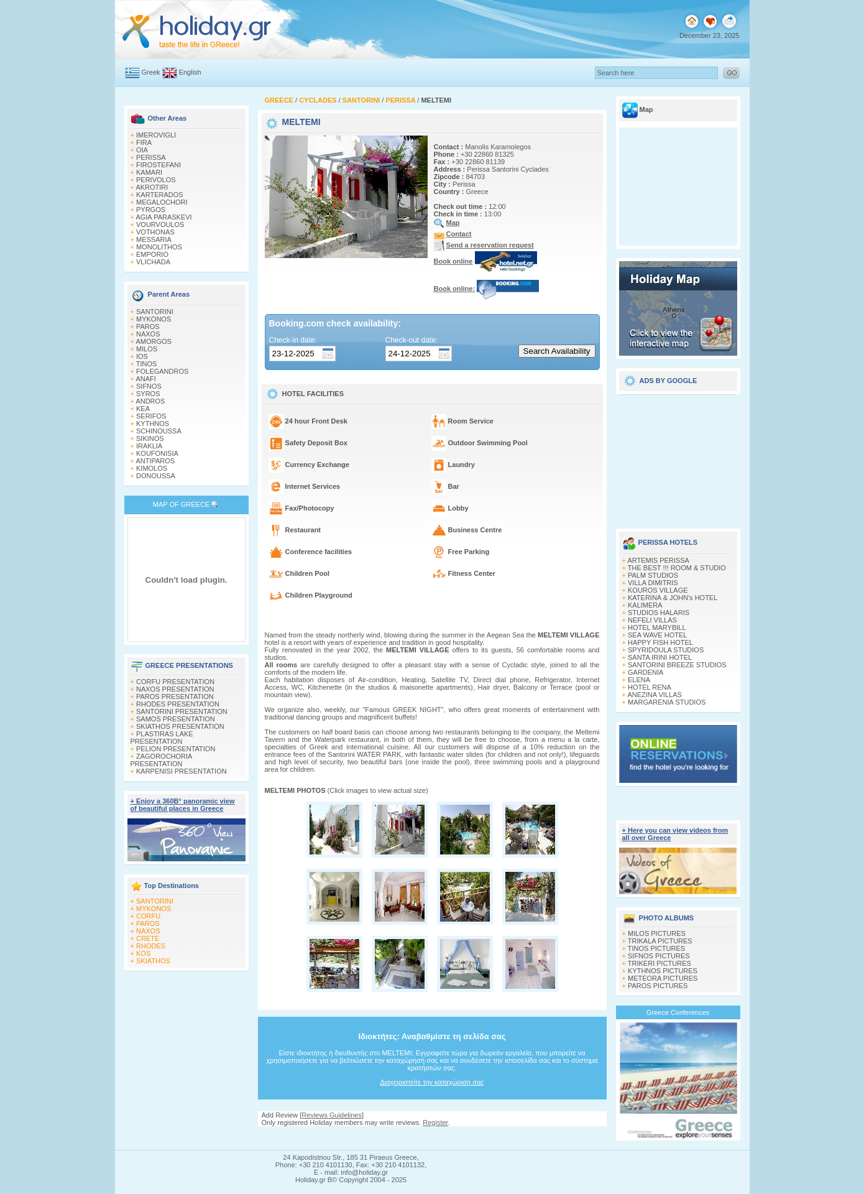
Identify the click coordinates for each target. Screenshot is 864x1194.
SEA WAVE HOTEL (657, 635)
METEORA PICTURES (662, 978)
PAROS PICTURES (657, 985)
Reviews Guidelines (331, 1115)
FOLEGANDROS (162, 371)
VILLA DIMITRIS (653, 582)
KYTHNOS (152, 423)
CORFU (148, 916)
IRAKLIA (149, 446)
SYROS (148, 393)
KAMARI (149, 172)
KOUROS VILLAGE (658, 590)
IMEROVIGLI (156, 135)
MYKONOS (153, 319)
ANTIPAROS (155, 461)
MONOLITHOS (159, 247)
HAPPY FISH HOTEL (660, 642)
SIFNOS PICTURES (659, 956)
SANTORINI (154, 311)
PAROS (148, 326)
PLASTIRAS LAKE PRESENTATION (162, 737)
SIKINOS (150, 438)
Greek (151, 72)
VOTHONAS (155, 232)
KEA (143, 408)
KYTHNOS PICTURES (662, 970)
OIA (142, 150)
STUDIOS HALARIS (658, 612)
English (190, 72)
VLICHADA (153, 262)
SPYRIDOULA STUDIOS (666, 650)
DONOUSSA (155, 475)
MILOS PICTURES (657, 933)
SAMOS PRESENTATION (175, 719)
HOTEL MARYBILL (657, 627)
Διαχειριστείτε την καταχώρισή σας (432, 1082)
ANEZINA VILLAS (654, 694)
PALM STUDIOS (653, 575)
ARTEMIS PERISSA (658, 560)
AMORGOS (153, 341)
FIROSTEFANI (158, 165)
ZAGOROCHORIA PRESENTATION (161, 759)
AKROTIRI (152, 187)
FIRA (144, 142)
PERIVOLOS (156, 179)
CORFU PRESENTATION (175, 681)
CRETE (147, 938)
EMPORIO (152, 254)
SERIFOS (151, 416)
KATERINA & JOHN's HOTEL (672, 597)
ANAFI (145, 378)
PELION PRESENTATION (175, 748)
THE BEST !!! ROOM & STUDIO (677, 568)
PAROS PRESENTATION (175, 696)
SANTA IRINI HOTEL (660, 657)
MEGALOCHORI (162, 202)
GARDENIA (645, 672)
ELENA (639, 679)
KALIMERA (645, 605)
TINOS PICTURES (656, 948)
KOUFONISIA (157, 453)
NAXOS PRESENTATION (175, 689)
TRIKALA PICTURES (660, 941)
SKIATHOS (153, 961)
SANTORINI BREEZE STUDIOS (677, 665)
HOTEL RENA (649, 687)
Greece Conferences (678, 1012)
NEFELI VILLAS (652, 620)
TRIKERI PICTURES (659, 963)
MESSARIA (154, 239)
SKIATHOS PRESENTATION (180, 726)
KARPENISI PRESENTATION (181, 771)
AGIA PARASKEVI (163, 217)
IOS (142, 356)
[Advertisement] (678, 457)
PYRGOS (150, 209)
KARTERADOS (159, 194)
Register (435, 1122)
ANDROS (150, 401)
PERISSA (151, 157)
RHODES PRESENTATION (177, 704)
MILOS (146, 349)
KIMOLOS (151, 468)
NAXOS (148, 334)
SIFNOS (149, 386)
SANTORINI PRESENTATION (181, 711)
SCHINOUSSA (159, 431)
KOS (143, 953)
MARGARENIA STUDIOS (666, 702)
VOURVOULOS (160, 224)
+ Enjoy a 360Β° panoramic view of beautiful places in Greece (183, 804)
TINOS (146, 364)
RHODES (150, 946)
